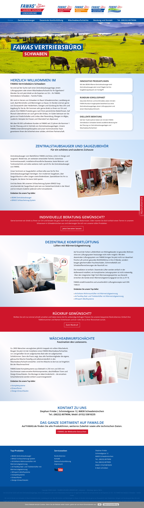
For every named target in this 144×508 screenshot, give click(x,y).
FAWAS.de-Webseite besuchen (72, 431)
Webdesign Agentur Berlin (94, 490)
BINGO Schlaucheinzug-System (23, 459)
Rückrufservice (59, 456)
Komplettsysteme (18, 475)
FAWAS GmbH (52, 490)
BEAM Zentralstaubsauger (21, 456)
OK (100, 504)
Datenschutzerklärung (62, 461)
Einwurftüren (17, 477)
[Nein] (141, 505)
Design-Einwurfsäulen (20, 480)
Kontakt (57, 459)
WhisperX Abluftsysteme (21, 472)
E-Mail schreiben (101, 468)
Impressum (58, 464)
